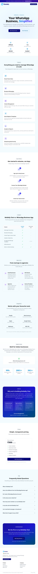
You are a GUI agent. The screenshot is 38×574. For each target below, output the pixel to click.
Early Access (22, 566)
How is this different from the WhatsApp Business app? (19, 490)
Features (4, 564)
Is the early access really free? (19, 498)
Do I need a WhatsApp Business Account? (19, 494)
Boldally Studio (23, 564)
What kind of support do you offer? (19, 513)
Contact (21, 567)
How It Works (5, 566)
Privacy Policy (33, 572)
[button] (33, 4)
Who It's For (5, 567)
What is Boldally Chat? (19, 486)
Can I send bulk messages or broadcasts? (19, 509)
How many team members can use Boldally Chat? (19, 501)
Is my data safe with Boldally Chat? (19, 505)
